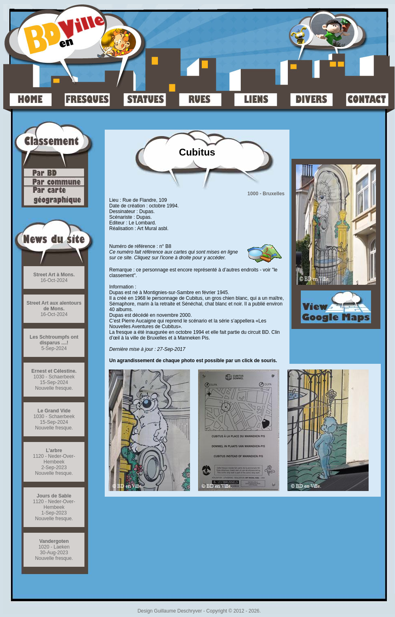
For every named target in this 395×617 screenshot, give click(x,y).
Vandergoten (54, 541)
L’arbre (54, 450)
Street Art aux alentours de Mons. (54, 306)
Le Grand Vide (53, 411)
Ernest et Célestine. (53, 371)
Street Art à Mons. (54, 275)
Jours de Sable (54, 496)
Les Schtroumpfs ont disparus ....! (54, 340)
